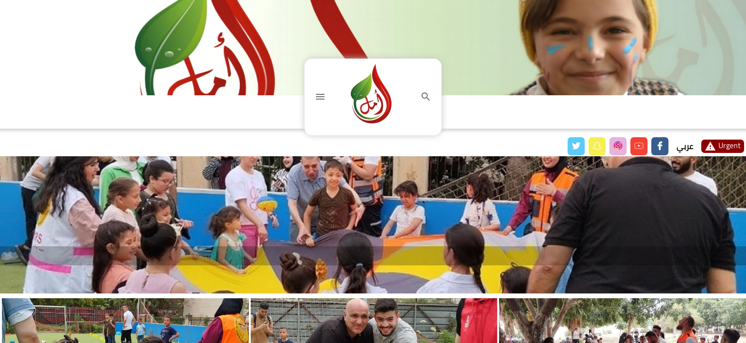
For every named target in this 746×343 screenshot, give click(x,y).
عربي (685, 146)
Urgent (723, 146)
